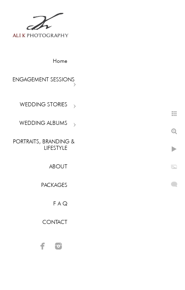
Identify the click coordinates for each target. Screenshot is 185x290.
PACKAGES (54, 185)
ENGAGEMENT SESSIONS (43, 79)
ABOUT (58, 166)
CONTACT (54, 222)
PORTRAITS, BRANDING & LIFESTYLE (44, 144)
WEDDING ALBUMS (43, 123)
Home (60, 61)
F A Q (60, 203)
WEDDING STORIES (43, 104)
